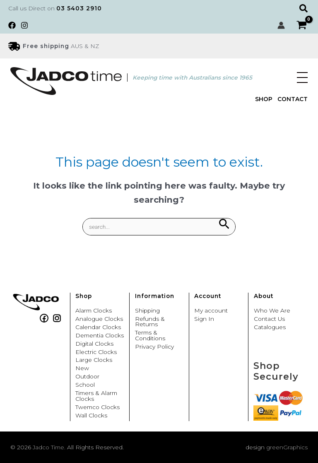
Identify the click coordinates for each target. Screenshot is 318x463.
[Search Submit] (224, 224)
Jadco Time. (49, 447)
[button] (304, 8)
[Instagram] (24, 25)
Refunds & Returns (150, 321)
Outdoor (87, 377)
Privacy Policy (154, 347)
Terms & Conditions (150, 335)
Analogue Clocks (99, 319)
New (82, 368)
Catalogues (270, 327)
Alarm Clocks (93, 311)
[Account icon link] (281, 25)
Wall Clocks (91, 416)
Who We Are (272, 311)
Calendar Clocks (98, 327)
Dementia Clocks (99, 336)
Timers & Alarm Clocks (96, 396)
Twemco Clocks (97, 407)
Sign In (204, 319)
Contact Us (269, 319)
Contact (292, 99)
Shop (263, 99)
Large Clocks (93, 360)
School (85, 385)
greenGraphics (287, 447)
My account (211, 311)
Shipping (147, 311)
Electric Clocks (96, 352)
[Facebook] (12, 25)
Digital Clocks (94, 344)
